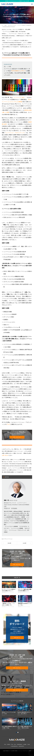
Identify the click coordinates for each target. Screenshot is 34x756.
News (15, 744)
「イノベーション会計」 (19, 97)
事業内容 (8, 744)
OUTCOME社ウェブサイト (18, 70)
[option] (17, 717)
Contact (28, 744)
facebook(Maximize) (14, 746)
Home (5, 744)
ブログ (8, 424)
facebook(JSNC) (21, 746)
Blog (12, 744)
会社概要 (24, 744)
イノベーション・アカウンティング (14, 132)
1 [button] (16, 732)
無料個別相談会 (19, 744)
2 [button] (18, 732)
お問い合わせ (5, 455)
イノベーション (24, 715)
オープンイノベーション (19, 17)
